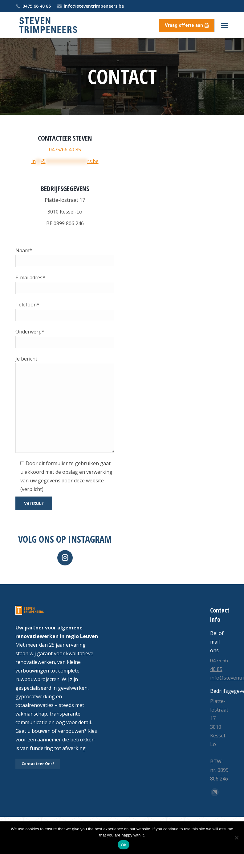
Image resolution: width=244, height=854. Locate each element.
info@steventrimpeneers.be (90, 6)
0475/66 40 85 (65, 149)
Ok (123, 845)
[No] (236, 838)
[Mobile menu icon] (225, 25)
